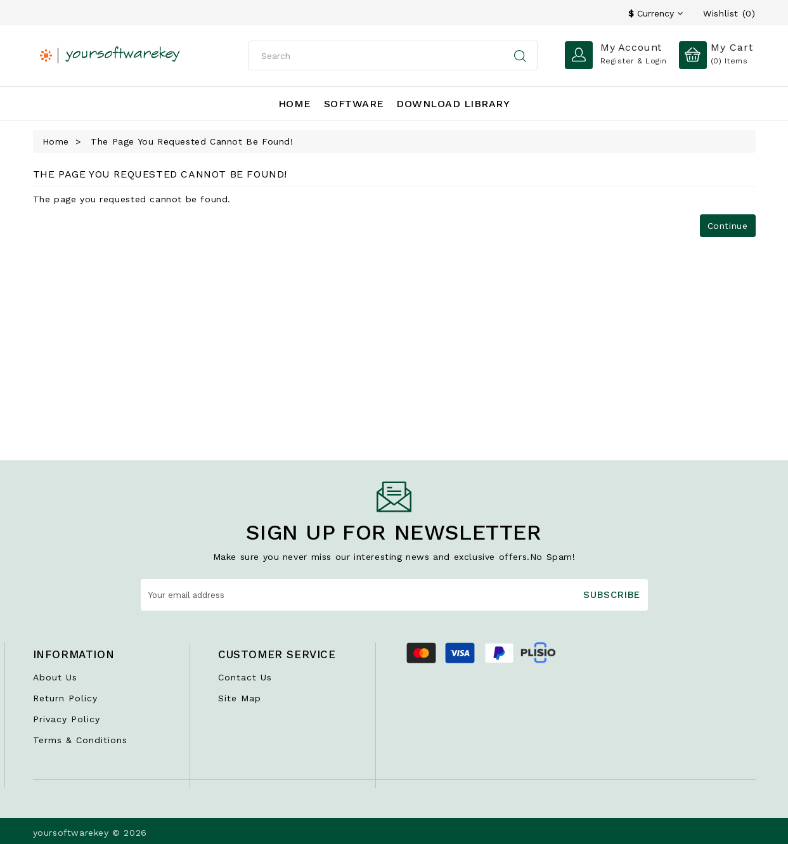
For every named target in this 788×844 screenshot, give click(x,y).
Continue (727, 226)
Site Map (239, 698)
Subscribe (611, 595)
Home (294, 104)
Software (354, 104)
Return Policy (65, 698)
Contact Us (245, 677)
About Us (55, 677)
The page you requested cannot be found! (192, 141)
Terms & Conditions (80, 740)
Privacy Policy (66, 719)
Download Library (453, 104)
